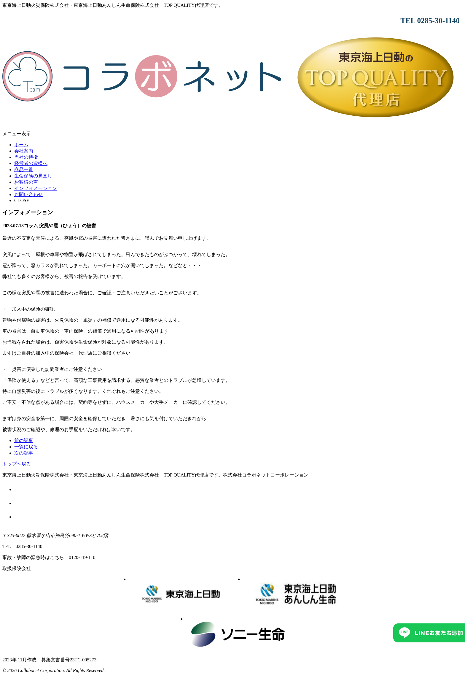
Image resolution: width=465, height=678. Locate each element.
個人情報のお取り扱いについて (238, 502)
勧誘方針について (238, 489)
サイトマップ (238, 516)
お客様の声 (26, 182)
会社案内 (23, 150)
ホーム (21, 144)
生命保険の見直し (33, 175)
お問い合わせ (28, 194)
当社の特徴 (26, 157)
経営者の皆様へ (30, 163)
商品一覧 (23, 169)
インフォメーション (35, 188)
